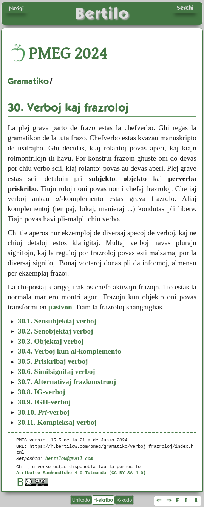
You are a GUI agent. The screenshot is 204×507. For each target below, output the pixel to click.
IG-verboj (41, 392)
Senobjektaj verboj (55, 331)
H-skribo (103, 500)
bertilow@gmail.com (69, 458)
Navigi (16, 8)
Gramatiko (28, 81)
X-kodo (124, 500)
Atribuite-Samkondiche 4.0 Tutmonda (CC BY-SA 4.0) (81, 472)
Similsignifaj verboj (56, 371)
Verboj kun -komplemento (69, 351)
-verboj (44, 412)
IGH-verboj (44, 402)
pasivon (60, 307)
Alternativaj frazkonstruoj (67, 382)
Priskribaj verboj (53, 361)
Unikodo (81, 500)
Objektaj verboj (51, 341)
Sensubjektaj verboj (57, 321)
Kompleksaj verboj (57, 422)
